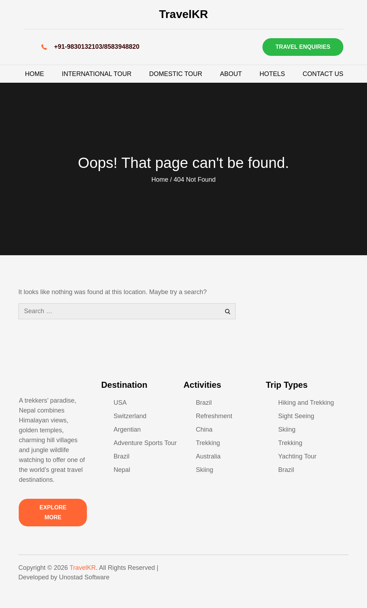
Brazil (121, 456)
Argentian (127, 429)
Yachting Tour (297, 456)
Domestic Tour (175, 73)
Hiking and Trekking (306, 402)
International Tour (96, 73)
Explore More (53, 512)
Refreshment (214, 416)
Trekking (208, 442)
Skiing (204, 469)
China (204, 429)
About (231, 73)
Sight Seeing (296, 416)
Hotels (272, 73)
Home (34, 73)
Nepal (121, 469)
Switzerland (129, 416)
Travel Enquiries (303, 47)
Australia (208, 456)
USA (119, 402)
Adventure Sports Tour (145, 442)
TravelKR (183, 14)
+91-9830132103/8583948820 (97, 46)
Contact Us (323, 73)
